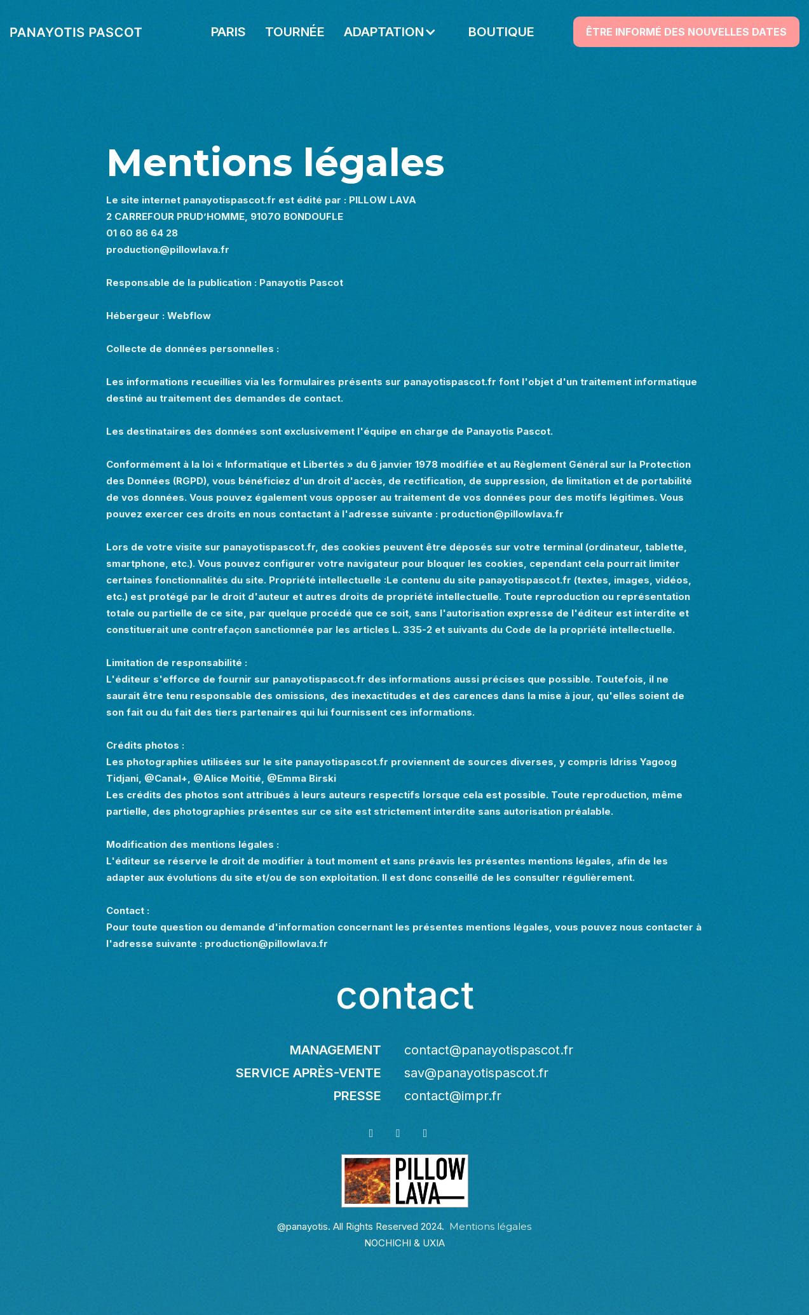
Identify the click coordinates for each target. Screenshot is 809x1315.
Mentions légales (490, 1226)
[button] (396, 31)
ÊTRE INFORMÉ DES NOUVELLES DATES (686, 31)
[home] (76, 32)
